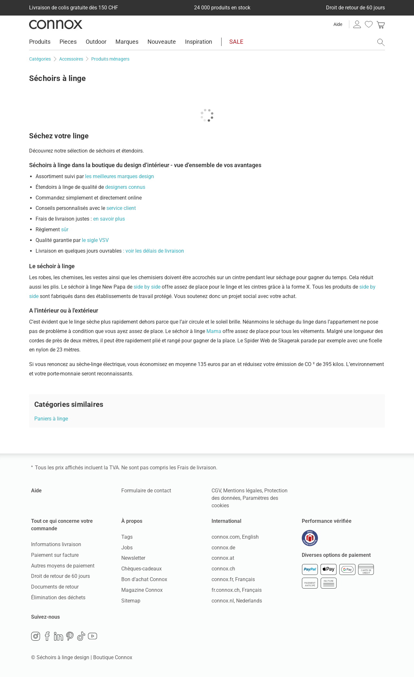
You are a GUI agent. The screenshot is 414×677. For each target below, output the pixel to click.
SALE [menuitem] (236, 41)
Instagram (35, 636)
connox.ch (223, 569)
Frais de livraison (196, 468)
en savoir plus (108, 219)
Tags (127, 537)
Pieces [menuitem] (68, 41)
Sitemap (130, 601)
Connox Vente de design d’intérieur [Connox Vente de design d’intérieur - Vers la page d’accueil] (55, 24)
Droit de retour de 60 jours (60, 576)
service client (121, 208)
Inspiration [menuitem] (198, 41)
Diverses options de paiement (336, 555)
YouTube (92, 636)
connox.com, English (235, 537)
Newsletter (133, 558)
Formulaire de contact (146, 491)
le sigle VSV (95, 240)
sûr (64, 229)
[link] (380, 24)
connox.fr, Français (233, 579)
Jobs (127, 548)
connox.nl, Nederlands (237, 601)
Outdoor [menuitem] (96, 41)
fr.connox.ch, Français (237, 590)
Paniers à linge (51, 419)
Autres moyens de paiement (62, 566)
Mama (214, 331)
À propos (131, 521)
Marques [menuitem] (126, 41)
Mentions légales (242, 491)
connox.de (223, 548)
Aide (337, 24)
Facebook (47, 636)
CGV (216, 491)
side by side (148, 287)
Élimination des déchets (58, 597)
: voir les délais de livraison (153, 251)
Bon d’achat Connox (144, 579)
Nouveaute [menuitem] (161, 41)
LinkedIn (58, 636)
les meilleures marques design (119, 176)
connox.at (223, 558)
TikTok (81, 636)
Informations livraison (56, 544)
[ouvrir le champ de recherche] (381, 42)
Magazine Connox (142, 590)
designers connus (125, 187)
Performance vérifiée (327, 521)
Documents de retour (55, 587)
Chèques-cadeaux (141, 569)
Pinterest (69, 636)
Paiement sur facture (55, 555)
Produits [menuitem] (39, 41)
